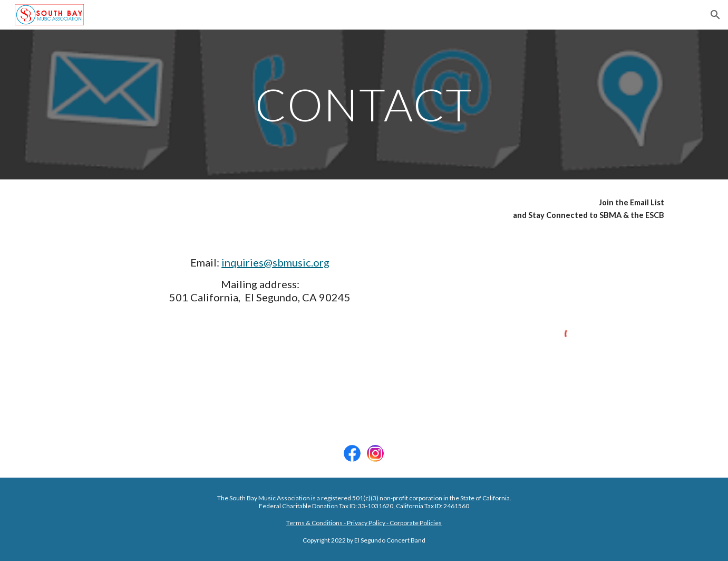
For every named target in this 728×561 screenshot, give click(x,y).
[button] (715, 14)
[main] (364, 104)
